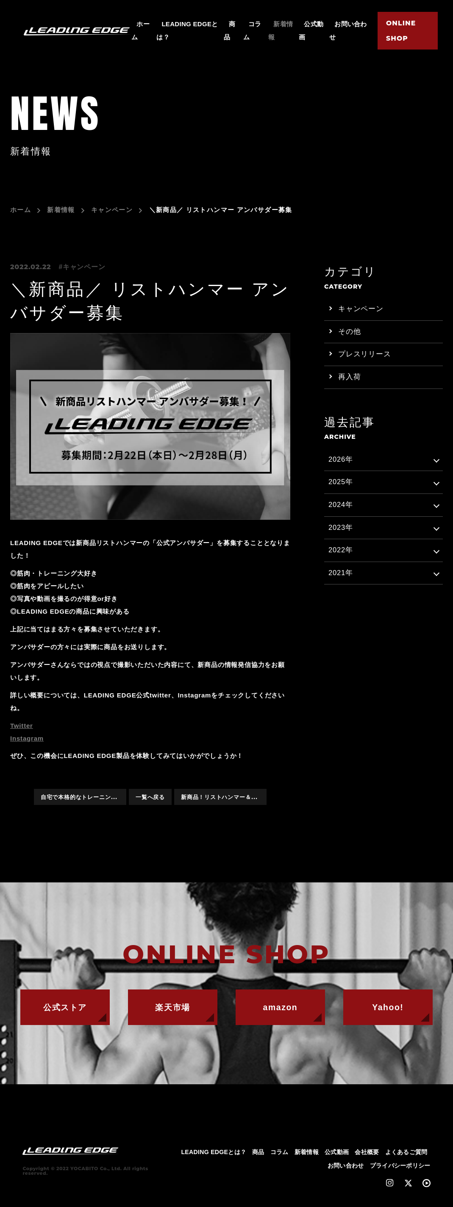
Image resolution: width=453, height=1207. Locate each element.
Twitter (21, 725)
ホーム (20, 210)
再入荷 (349, 379)
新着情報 (61, 210)
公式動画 (337, 1155)
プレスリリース (364, 356)
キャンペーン (112, 210)
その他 (349, 332)
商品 (259, 1155)
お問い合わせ (346, 1168)
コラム (279, 1155)
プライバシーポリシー (400, 1168)
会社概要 (367, 1155)
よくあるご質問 (406, 1155)
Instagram (27, 738)
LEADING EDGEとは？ (214, 1155)
